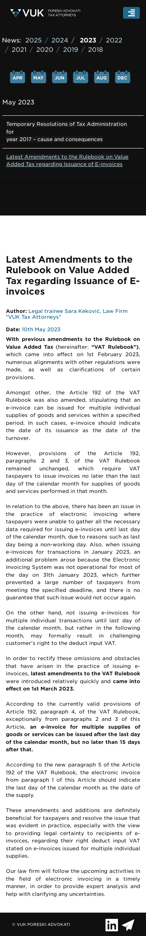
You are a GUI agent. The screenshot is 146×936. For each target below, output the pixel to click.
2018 (95, 49)
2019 (70, 49)
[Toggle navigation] (131, 13)
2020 (44, 49)
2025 (33, 40)
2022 (114, 40)
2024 (59, 40)
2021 (19, 49)
